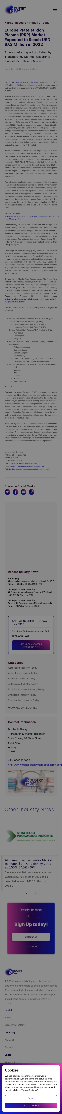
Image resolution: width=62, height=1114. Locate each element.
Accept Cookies (31, 1105)
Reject (31, 1098)
